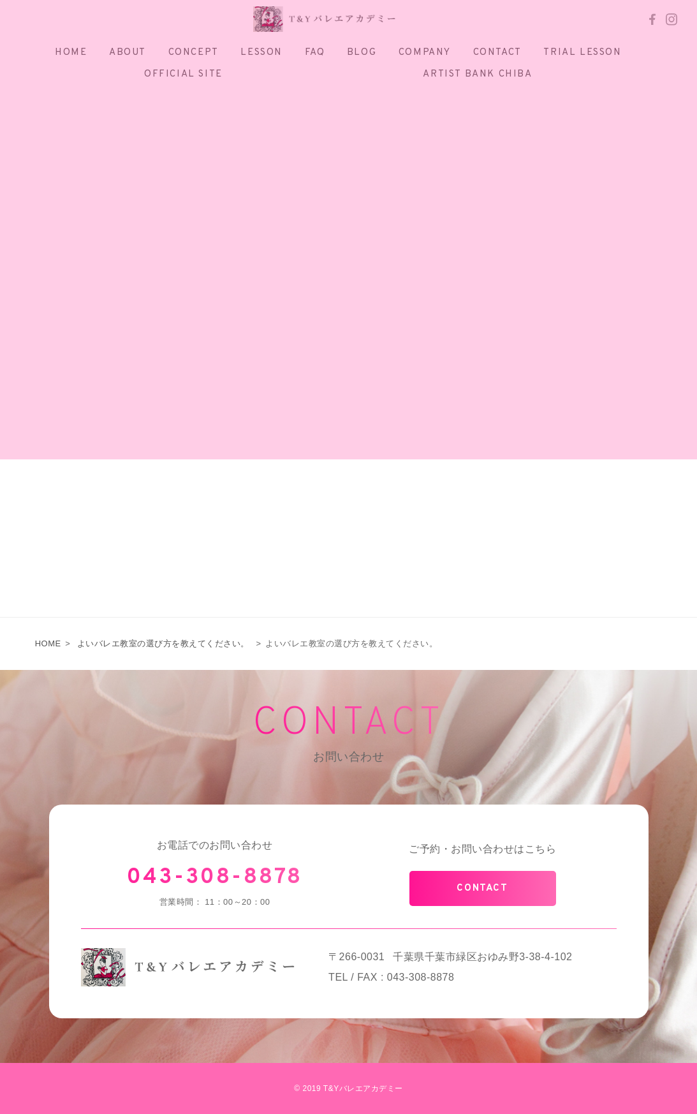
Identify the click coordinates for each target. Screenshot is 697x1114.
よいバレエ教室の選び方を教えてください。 (163, 643)
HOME (48, 643)
